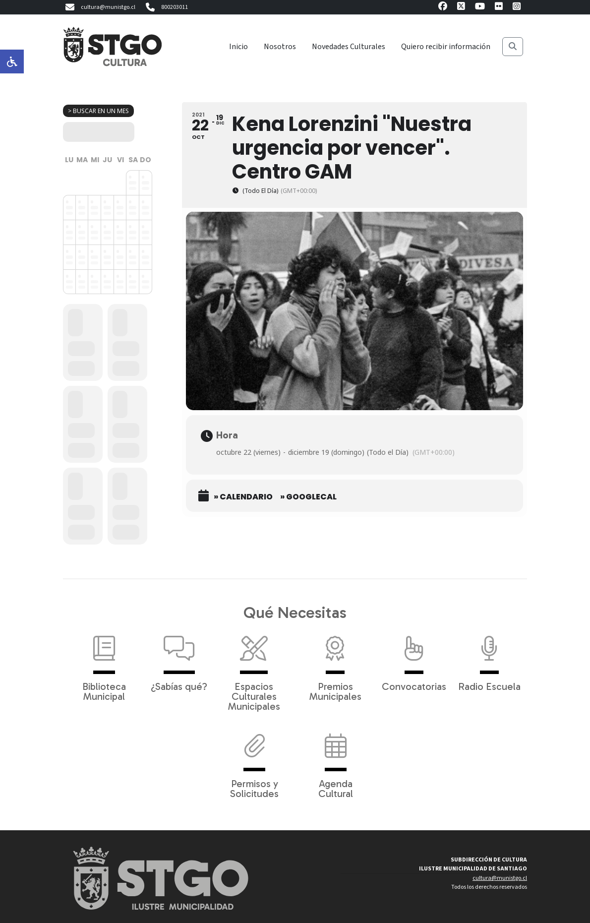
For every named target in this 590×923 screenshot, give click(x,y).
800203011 (165, 7)
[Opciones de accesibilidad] (12, 61)
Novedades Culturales (348, 46)
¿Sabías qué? (179, 658)
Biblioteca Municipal (104, 663)
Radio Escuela (489, 658)
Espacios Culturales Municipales (254, 668)
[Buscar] (512, 46)
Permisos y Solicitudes (254, 761)
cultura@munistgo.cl (99, 7)
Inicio (238, 46)
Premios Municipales (335, 663)
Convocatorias (414, 658)
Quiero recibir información (445, 46)
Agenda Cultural (335, 761)
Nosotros (280, 46)
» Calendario (243, 497)
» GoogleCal (308, 497)
